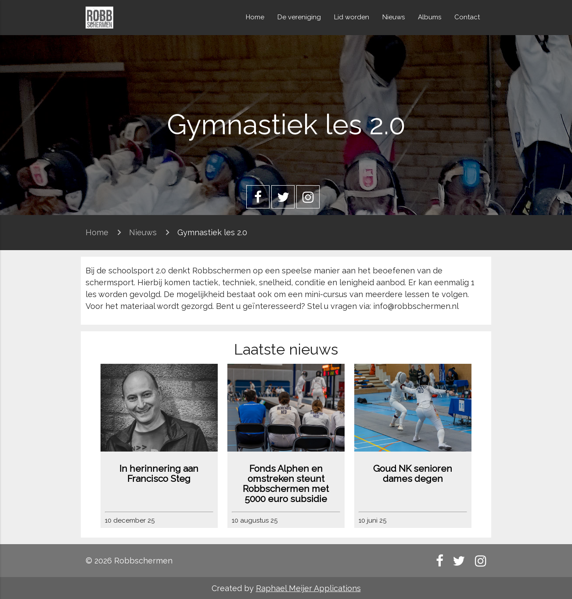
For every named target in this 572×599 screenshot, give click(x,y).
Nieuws (393, 17)
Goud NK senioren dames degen (412, 473)
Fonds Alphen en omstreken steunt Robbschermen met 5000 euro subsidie (286, 483)
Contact (467, 17)
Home (255, 17)
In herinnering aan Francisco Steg (158, 473)
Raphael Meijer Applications (308, 588)
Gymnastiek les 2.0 (212, 232)
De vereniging (299, 17)
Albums (429, 17)
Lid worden (351, 17)
